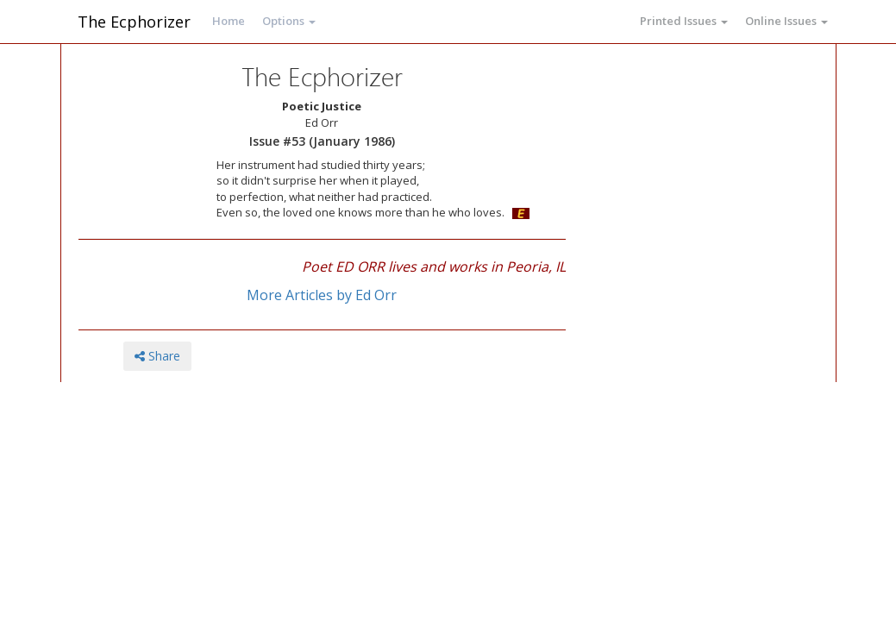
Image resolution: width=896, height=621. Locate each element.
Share (157, 356)
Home (228, 20)
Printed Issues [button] (684, 20)
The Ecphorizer (134, 21)
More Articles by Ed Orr (322, 294)
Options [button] (289, 20)
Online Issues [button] (786, 20)
